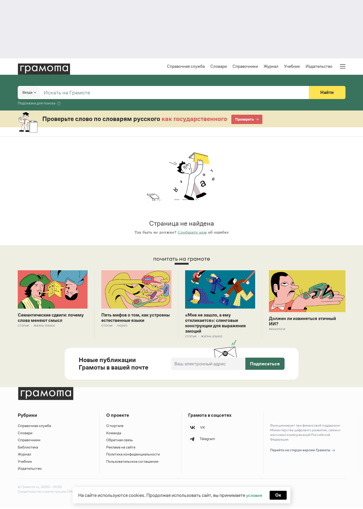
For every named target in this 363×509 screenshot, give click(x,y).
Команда (113, 434)
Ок (278, 495)
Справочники (245, 66)
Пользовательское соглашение (132, 463)
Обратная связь (119, 441)
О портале (115, 427)
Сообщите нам (192, 233)
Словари (218, 66)
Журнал (271, 66)
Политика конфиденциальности (133, 456)
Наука (122, 326)
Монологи (277, 329)
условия (253, 495)
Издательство (319, 66)
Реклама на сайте (121, 448)
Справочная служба (186, 66)
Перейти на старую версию (303, 451)
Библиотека (28, 448)
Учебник (292, 66)
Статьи (23, 326)
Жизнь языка (44, 326)
